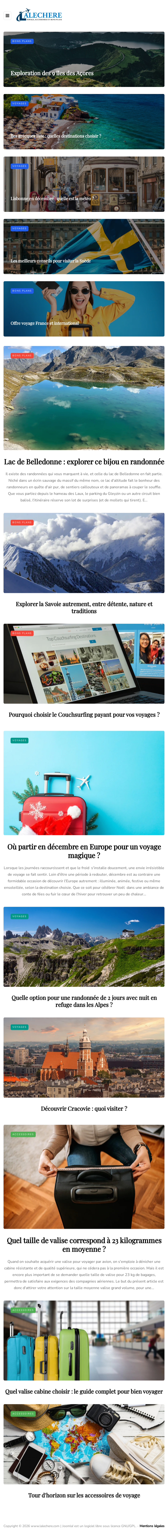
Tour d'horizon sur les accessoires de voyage (84, 1517)
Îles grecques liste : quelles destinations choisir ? (56, 136)
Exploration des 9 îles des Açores (52, 73)
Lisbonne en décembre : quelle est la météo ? (52, 221)
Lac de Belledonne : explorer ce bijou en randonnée (84, 484)
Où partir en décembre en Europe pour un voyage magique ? (84, 873)
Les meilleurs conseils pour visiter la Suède (51, 283)
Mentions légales (152, 1526)
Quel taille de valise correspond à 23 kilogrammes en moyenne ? (84, 1267)
